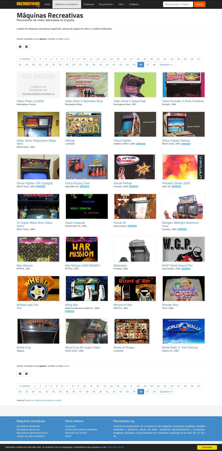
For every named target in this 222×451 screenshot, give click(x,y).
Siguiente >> (166, 64)
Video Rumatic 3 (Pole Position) (183, 101)
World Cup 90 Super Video (82, 347)
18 (138, 59)
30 (33, 64)
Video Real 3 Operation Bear (84, 101)
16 (124, 59)
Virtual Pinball (123, 183)
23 (172, 59)
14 (111, 59)
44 (127, 64)
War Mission (25, 265)
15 (118, 59)
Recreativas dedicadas (28, 426)
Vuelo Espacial (75, 222)
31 (40, 64)
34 (60, 64)
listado (66, 39)
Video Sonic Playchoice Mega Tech (36, 142)
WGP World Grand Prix (177, 265)
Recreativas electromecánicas (32, 432)
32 (47, 64)
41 (107, 64)
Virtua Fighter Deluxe (176, 140)
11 (91, 59)
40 (100, 64)
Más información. (116, 447)
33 (53, 64)
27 (198, 59)
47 (147, 64)
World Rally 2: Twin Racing (179, 347)
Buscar (199, 4)
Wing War (71, 305)
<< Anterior (24, 59)
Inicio (47, 4)
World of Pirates (124, 347)
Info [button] (121, 4)
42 (114, 64)
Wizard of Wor (123, 305)
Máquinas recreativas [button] (67, 4)
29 (26, 64)
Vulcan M (120, 222)
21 (158, 59)
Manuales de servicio (76, 432)
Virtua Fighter (122, 140)
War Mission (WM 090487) (82, 265)
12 (98, 59)
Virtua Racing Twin (77, 183)
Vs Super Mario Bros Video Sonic (35, 224)
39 (94, 64)
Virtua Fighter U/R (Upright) (35, 183)
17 (131, 59)
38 (87, 64)
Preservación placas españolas (81, 429)
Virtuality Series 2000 (176, 183)
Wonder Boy (170, 305)
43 (120, 64)
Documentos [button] (106, 4)
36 (73, 64)
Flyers (68, 436)
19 (145, 59)
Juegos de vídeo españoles (31, 436)
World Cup (24, 347)
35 (67, 64)
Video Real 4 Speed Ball (130, 101)
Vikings (70, 140)
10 (84, 59)
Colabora (134, 4)
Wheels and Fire (27, 305)
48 (154, 64)
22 (165, 59)
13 (104, 59)
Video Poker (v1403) (30, 101)
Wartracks (120, 265)
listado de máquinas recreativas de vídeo (43, 400)
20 (151, 59)
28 (20, 64)
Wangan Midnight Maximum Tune (180, 224)
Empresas (89, 4)
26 (192, 59)
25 (185, 59)
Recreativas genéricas (28, 429)
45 (134, 64)
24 (178, 59)
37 (80, 64)
